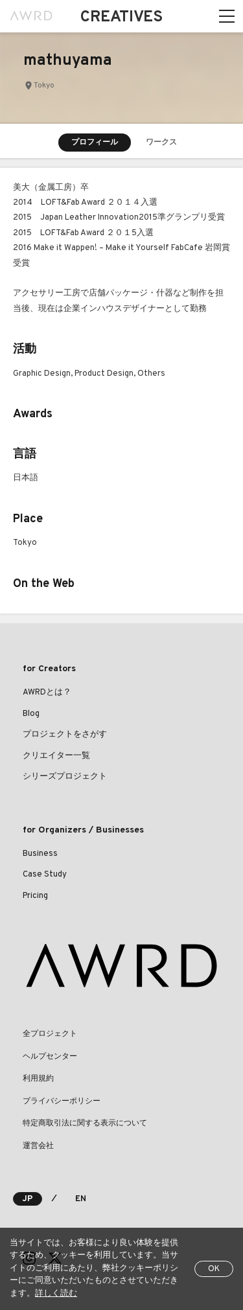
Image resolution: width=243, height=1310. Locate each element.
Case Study (45, 874)
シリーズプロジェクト (65, 777)
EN (80, 1199)
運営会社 (38, 1146)
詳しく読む (56, 1294)
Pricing (35, 896)
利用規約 (38, 1079)
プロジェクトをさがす (65, 735)
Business (40, 854)
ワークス (161, 142)
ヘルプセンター (50, 1056)
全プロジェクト (50, 1034)
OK (214, 1269)
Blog (31, 714)
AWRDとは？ (47, 692)
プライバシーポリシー (61, 1101)
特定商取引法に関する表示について (85, 1123)
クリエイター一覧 (56, 756)
